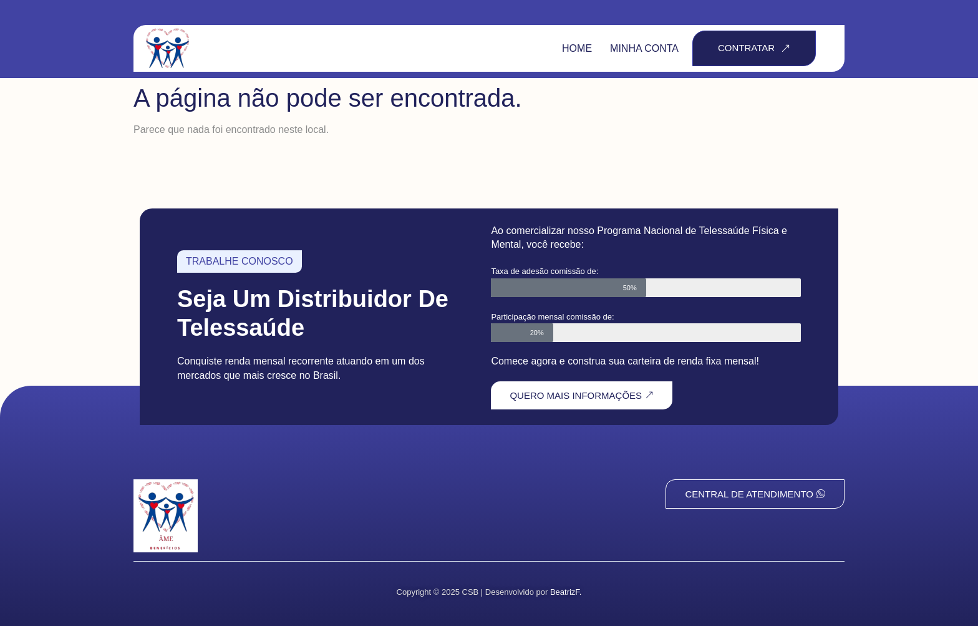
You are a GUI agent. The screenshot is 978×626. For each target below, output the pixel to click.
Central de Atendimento (755, 494)
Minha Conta (644, 48)
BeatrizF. (566, 592)
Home (577, 48)
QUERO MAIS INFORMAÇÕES (582, 395)
